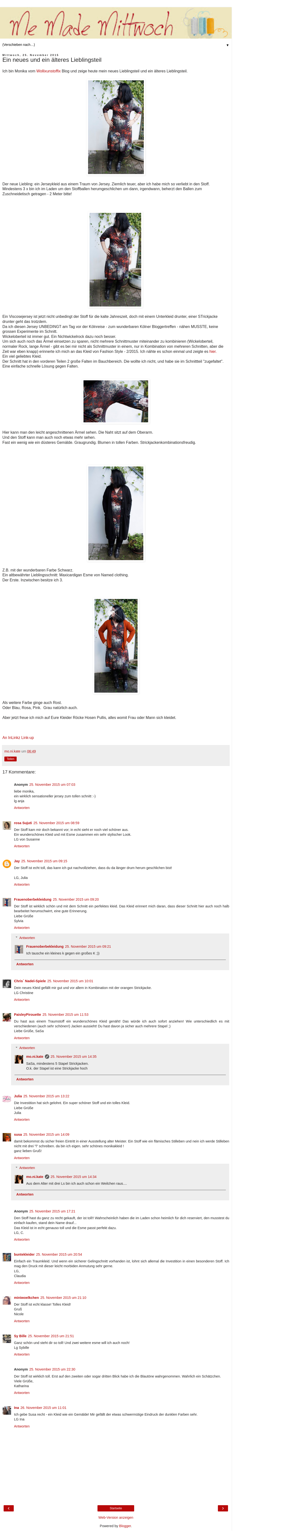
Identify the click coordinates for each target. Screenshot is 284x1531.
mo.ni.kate (34, 1056)
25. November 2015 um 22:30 (52, 1369)
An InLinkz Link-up (18, 738)
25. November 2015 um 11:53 (65, 1014)
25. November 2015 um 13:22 (46, 1096)
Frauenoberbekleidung (32, 899)
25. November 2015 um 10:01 (70, 981)
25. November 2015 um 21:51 (51, 1336)
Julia (18, 1096)
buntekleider (24, 1254)
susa (18, 1134)
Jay (17, 861)
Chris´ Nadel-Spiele (30, 981)
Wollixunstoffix (49, 71)
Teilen (10, 759)
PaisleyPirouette (27, 1014)
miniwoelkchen (26, 1298)
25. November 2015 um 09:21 (88, 946)
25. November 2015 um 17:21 (52, 1211)
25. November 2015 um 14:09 (46, 1134)
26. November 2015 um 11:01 (43, 1408)
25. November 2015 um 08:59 (56, 823)
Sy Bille (20, 1336)
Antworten (22, 808)
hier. (213, 351)
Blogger (125, 1526)
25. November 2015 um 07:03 (52, 784)
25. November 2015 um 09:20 (76, 899)
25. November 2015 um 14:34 (74, 1177)
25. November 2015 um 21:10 (63, 1298)
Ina (16, 1408)
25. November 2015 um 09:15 (44, 861)
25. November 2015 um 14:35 (74, 1056)
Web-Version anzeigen (115, 1517)
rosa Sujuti (23, 823)
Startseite (116, 1508)
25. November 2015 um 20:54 (59, 1254)
